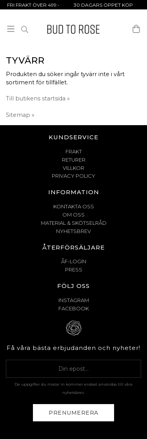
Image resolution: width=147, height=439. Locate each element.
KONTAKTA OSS (73, 206)
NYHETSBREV (73, 231)
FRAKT (73, 151)
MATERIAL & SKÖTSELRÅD (74, 223)
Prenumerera (73, 412)
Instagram (73, 300)
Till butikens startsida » (38, 98)
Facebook (73, 308)
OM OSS (73, 214)
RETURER (73, 160)
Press (73, 269)
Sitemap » (20, 114)
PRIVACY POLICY (73, 176)
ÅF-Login (73, 261)
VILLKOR (73, 168)
